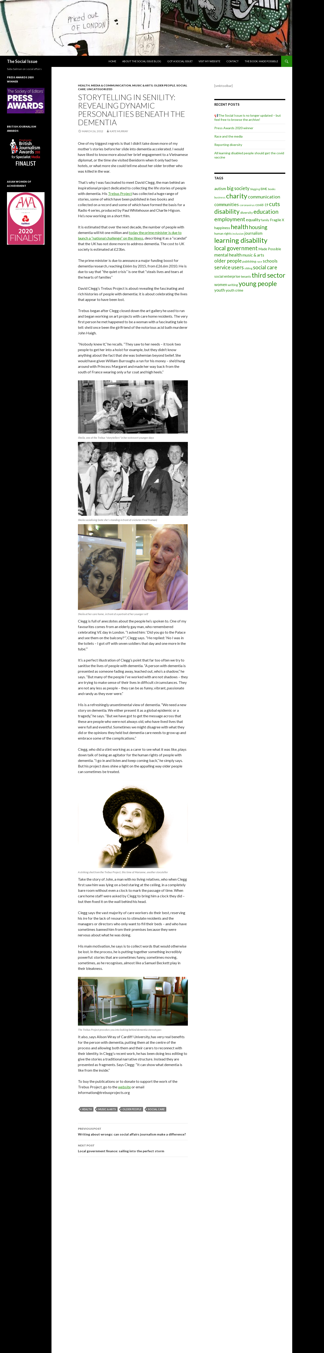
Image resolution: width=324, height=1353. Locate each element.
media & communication (111, 85)
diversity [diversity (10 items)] (246, 212)
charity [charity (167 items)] (236, 196)
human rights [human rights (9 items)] (223, 233)
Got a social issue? (179, 61)
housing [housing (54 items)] (258, 227)
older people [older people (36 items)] (228, 260)
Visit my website (209, 61)
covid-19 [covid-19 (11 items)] (261, 205)
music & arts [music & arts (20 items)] (253, 255)
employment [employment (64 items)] (229, 219)
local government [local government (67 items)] (236, 248)
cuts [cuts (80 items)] (274, 203)
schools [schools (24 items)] (270, 260)
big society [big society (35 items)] (238, 188)
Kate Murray (119, 131)
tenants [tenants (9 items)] (246, 276)
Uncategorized (99, 89)
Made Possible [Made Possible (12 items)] (269, 249)
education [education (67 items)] (266, 211)
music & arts (107, 1109)
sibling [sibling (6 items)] (248, 268)
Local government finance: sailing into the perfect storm (133, 1148)
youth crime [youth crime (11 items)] (234, 290)
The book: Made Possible (261, 61)
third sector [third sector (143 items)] (268, 275)
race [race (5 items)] (259, 261)
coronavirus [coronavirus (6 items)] (247, 205)
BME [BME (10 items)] (264, 189)
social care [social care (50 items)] (265, 267)
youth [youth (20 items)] (219, 290)
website (124, 1087)
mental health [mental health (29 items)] (228, 254)
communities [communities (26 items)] (226, 204)
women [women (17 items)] (220, 284)
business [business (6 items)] (219, 197)
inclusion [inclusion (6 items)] (238, 233)
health (87, 1109)
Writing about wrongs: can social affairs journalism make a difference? (133, 1131)
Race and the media (228, 136)
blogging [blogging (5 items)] (255, 189)
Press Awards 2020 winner (233, 128)
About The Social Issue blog (141, 61)
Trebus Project (120, 193)
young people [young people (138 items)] (258, 283)
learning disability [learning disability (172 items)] (240, 240)
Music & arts (142, 85)
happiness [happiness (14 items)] (222, 227)
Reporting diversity (228, 145)
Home (112, 61)
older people (131, 1109)
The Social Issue (22, 61)
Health (84, 85)
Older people (164, 85)
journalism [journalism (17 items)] (253, 233)
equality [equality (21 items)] (253, 219)
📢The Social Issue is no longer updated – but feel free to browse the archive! (247, 117)
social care (156, 1109)
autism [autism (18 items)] (220, 188)
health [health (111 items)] (239, 226)
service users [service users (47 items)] (229, 267)
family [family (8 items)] (265, 220)
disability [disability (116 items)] (227, 211)
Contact (232, 61)
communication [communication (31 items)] (264, 196)
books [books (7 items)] (272, 189)
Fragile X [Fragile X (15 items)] (277, 219)
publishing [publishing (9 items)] (249, 261)
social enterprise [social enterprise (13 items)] (227, 276)
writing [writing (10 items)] (233, 285)
